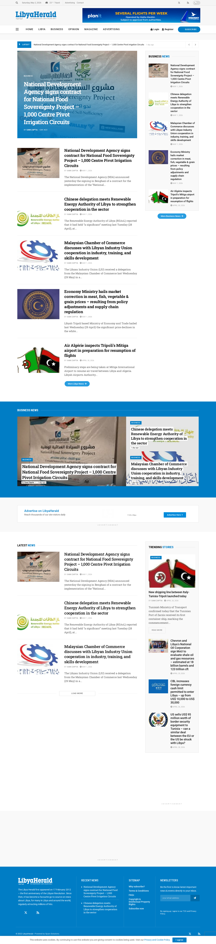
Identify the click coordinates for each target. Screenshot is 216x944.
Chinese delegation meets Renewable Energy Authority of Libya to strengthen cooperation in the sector (100, 204)
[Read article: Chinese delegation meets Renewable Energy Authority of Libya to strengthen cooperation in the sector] (38, 212)
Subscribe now (136, 908)
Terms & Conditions (139, 890)
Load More (77, 693)
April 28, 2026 (178, 747)
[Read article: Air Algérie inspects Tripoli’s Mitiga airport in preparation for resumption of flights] (38, 358)
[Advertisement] (172, 781)
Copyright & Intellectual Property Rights (139, 902)
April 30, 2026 (87, 360)
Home (29, 29)
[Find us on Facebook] (19, 913)
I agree (179, 940)
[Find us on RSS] (38, 913)
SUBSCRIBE (189, 29)
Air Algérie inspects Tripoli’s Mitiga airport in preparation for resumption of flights (100, 350)
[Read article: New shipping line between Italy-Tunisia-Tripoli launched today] (172, 571)
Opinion (73, 29)
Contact (80, 3)
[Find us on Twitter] (25, 913)
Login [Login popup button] (155, 29)
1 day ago (41, 482)
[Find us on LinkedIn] (194, 934)
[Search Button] (17, 3)
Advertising (70, 3)
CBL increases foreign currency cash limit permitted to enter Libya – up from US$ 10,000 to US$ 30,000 (182, 691)
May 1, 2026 (86, 171)
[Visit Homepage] (36, 15)
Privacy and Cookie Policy (157, 939)
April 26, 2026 (171, 601)
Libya (41, 29)
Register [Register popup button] (167, 29)
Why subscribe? (137, 886)
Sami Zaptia (32, 130)
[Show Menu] (17, 29)
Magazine (91, 29)
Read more (158, 629)
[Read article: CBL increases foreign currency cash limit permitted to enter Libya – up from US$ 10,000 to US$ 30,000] (158, 686)
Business (57, 29)
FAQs (131, 895)
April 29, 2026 (178, 673)
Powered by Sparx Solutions (47, 934)
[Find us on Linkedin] (31, 913)
